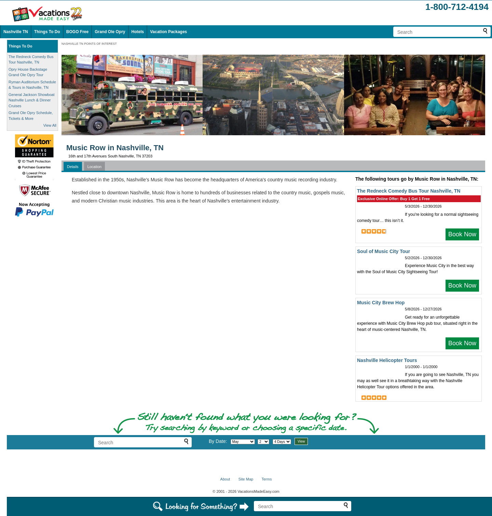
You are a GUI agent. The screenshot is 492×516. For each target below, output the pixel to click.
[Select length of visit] (282, 441)
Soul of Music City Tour (383, 251)
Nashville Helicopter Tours (387, 360)
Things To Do (47, 31)
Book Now (462, 234)
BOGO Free (77, 31)
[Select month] (243, 441)
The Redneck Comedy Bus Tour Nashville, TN (408, 191)
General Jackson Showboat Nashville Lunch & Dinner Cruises (32, 100)
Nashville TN (15, 31)
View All (49, 125)
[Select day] (263, 441)
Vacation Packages (168, 31)
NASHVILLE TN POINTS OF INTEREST (89, 43)
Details (73, 167)
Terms (266, 479)
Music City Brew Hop (381, 302)
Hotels (138, 31)
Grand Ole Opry (110, 31)
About (225, 479)
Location (94, 167)
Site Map (245, 479)
